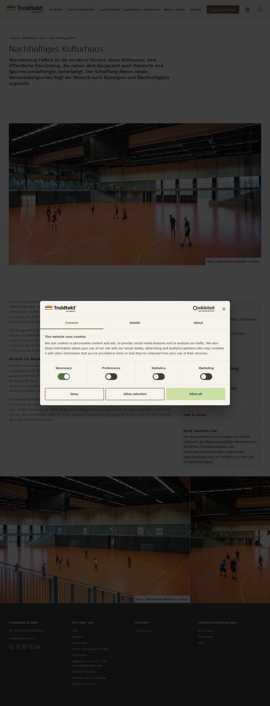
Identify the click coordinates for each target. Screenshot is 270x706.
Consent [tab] (71, 323)
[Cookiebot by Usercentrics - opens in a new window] (196, 309)
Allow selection (134, 394)
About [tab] (198, 323)
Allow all (195, 394)
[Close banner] (223, 308)
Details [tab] (135, 323)
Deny (74, 394)
